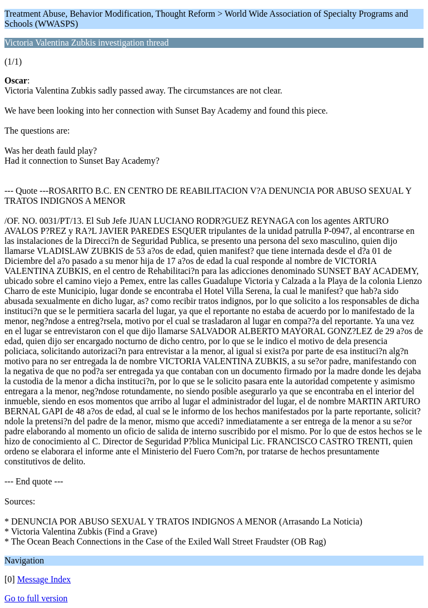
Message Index (44, 579)
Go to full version (35, 598)
